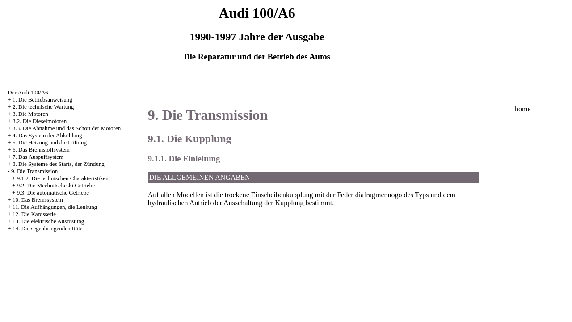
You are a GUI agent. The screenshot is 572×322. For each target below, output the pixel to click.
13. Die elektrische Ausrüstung (48, 221)
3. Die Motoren (30, 113)
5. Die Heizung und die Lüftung (50, 142)
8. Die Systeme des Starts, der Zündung (59, 164)
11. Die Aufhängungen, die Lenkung (55, 206)
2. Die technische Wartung (43, 106)
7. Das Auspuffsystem (38, 156)
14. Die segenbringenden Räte (48, 228)
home (523, 109)
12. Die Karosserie (34, 214)
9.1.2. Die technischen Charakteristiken (63, 178)
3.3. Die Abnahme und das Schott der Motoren (67, 128)
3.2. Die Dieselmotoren (40, 121)
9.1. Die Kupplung (189, 138)
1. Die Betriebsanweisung (42, 99)
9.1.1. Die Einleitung (184, 158)
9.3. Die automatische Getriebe (53, 192)
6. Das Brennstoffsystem (41, 149)
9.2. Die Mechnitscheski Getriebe (56, 185)
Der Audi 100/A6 (28, 92)
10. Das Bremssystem (38, 199)
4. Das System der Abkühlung (47, 135)
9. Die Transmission (34, 171)
